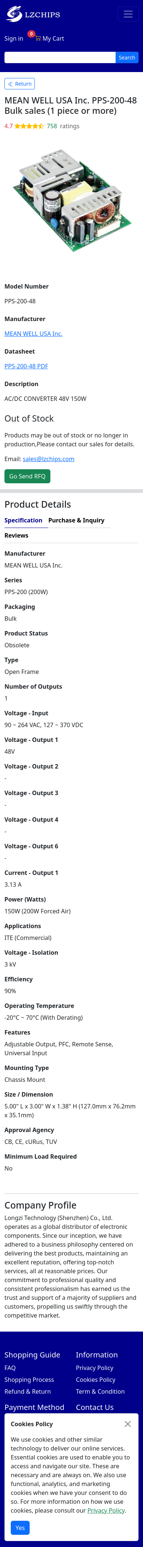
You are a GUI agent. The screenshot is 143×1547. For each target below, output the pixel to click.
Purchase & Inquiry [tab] (76, 520)
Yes (20, 1528)
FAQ (10, 1368)
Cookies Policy (95, 1380)
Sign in (13, 38)
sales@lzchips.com (48, 459)
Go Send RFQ (27, 476)
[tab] (86, 535)
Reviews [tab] (16, 535)
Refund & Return (27, 1391)
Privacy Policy (94, 1368)
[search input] (60, 57)
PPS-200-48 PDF (26, 366)
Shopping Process (29, 1380)
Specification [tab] (23, 520)
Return (19, 83)
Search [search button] (127, 57)
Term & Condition (100, 1391)
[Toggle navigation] (128, 14)
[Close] (127, 1424)
